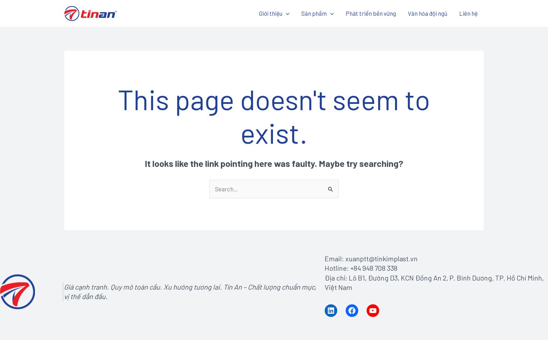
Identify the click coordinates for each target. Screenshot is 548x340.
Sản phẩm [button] (317, 13)
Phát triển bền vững (371, 13)
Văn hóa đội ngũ (427, 13)
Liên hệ (468, 13)
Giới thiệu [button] (274, 13)
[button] (285, 13)
